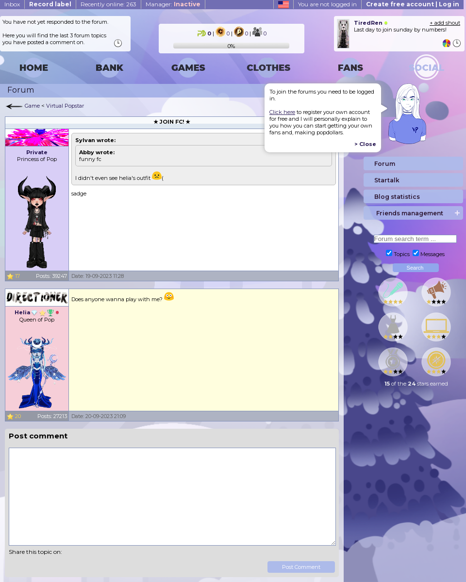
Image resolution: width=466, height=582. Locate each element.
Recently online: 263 (108, 4)
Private (37, 152)
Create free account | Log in (412, 4)
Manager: (173, 4)
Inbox (12, 4)
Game (32, 105)
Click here (282, 112)
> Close (365, 144)
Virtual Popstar (65, 105)
